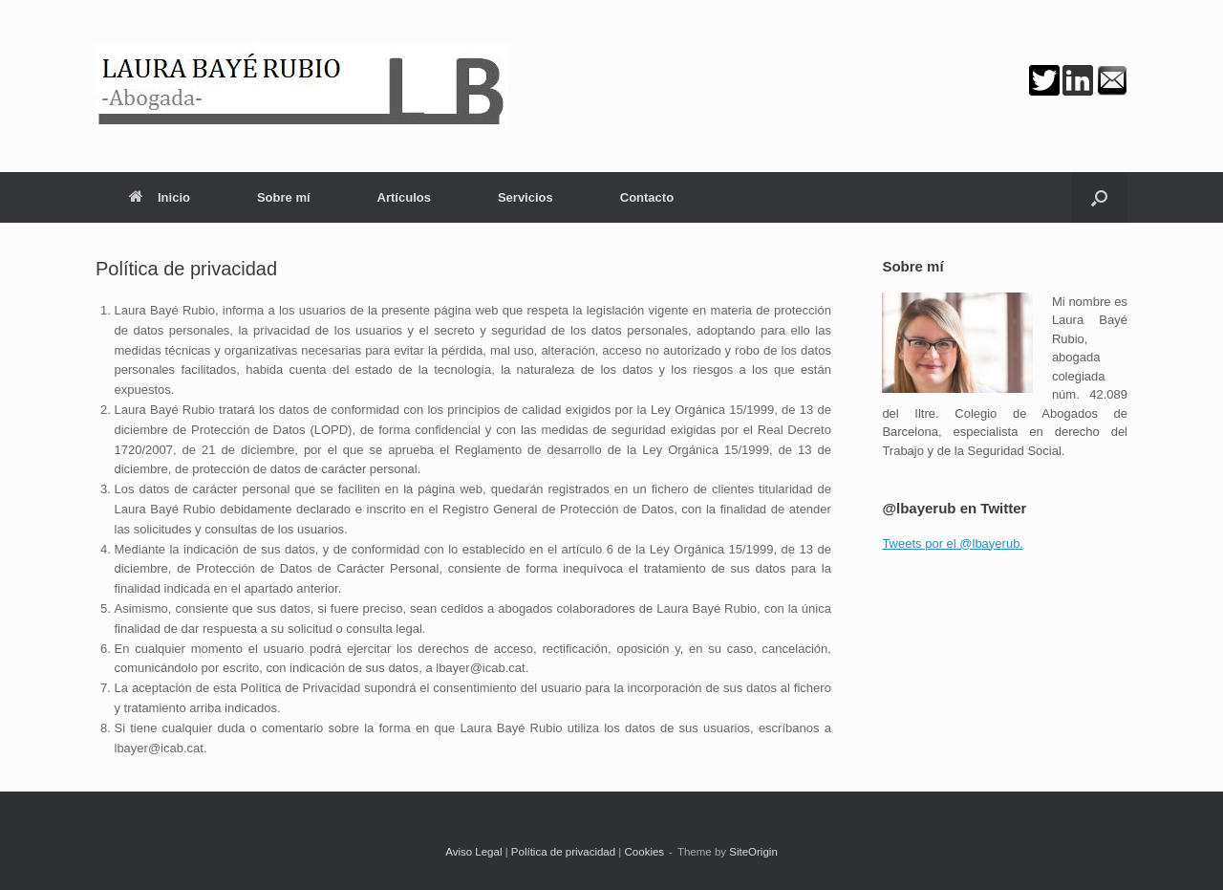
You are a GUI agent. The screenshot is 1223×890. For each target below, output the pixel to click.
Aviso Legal (473, 851)
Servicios (525, 197)
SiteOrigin (753, 851)
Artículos (404, 197)
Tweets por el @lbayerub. (952, 543)
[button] (1099, 197)
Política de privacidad (563, 851)
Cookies (645, 851)
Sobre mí (284, 197)
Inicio (159, 197)
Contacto (647, 197)
